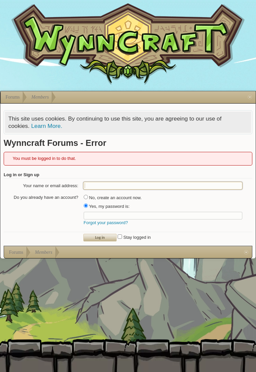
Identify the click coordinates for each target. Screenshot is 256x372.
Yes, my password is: (107, 206)
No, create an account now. (113, 197)
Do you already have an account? (46, 197)
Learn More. (46, 126)
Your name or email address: (50, 185)
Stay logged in (134, 237)
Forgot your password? (106, 222)
